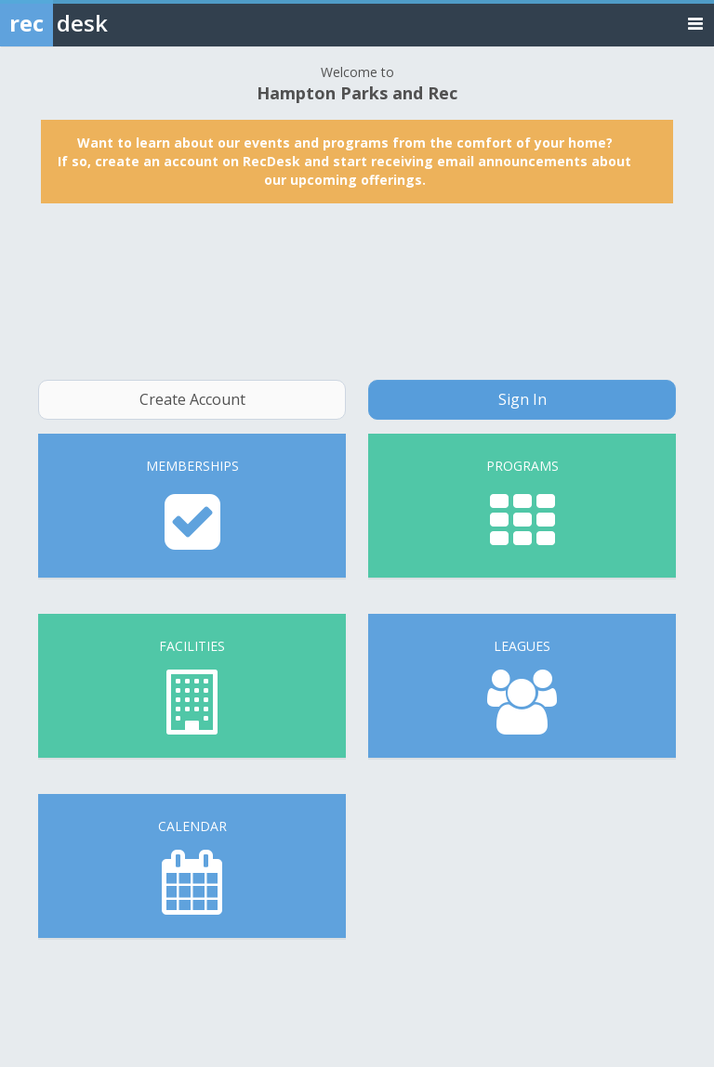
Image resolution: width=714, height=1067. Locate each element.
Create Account (192, 399)
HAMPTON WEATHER (357, 291)
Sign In (522, 399)
